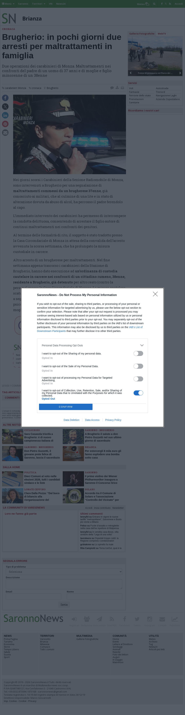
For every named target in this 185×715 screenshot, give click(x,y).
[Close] (156, 295)
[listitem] (92, 345)
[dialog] (92, 357)
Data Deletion (71, 419)
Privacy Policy (113, 419)
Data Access (92, 419)
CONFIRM (66, 407)
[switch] (138, 353)
